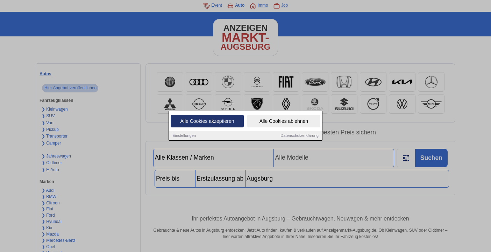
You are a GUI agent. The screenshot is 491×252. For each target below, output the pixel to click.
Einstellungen (184, 136)
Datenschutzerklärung (299, 136)
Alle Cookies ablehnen (283, 122)
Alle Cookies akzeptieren (207, 122)
